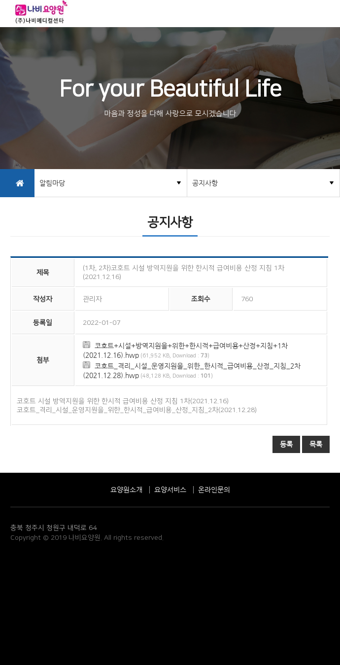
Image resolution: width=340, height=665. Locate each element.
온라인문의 (214, 489)
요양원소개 (126, 489)
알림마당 (52, 183)
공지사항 (205, 183)
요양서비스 (170, 489)
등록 (286, 444)
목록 (315, 444)
